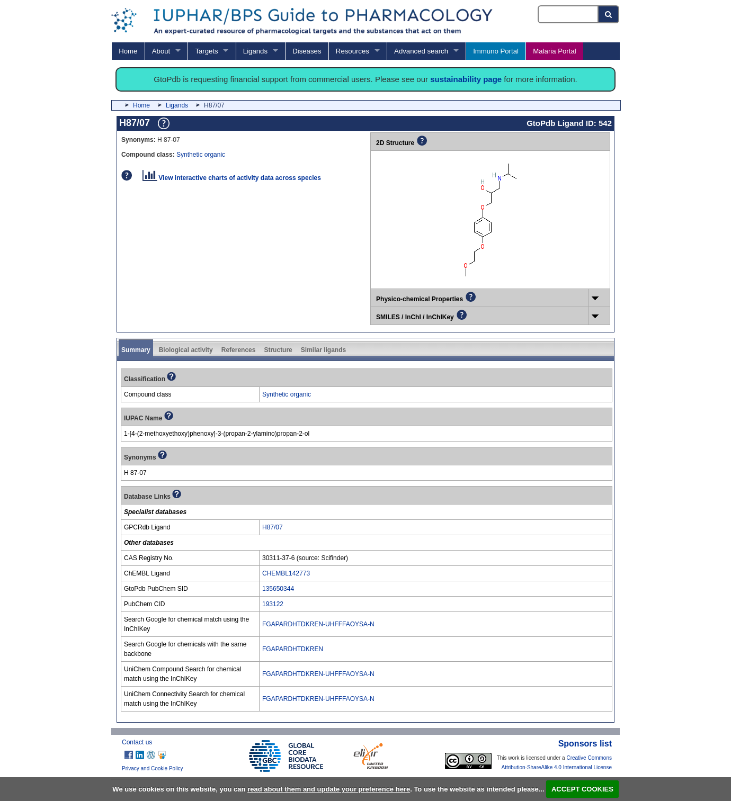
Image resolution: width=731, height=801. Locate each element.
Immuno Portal (496, 51)
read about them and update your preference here (328, 789)
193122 (272, 604)
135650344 (278, 588)
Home (128, 51)
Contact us (137, 742)
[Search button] (609, 14)
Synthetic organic (200, 154)
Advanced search (421, 51)
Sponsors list (585, 743)
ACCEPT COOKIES (582, 789)
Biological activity (186, 350)
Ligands (255, 51)
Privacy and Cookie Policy (152, 768)
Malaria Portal (554, 51)
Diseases (306, 51)
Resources (352, 51)
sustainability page (466, 79)
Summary (135, 350)
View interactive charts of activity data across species (231, 178)
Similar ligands (323, 350)
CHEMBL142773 (286, 573)
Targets (206, 51)
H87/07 (272, 527)
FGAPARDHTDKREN (292, 649)
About (161, 51)
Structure (278, 350)
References (238, 350)
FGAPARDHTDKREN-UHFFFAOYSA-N (318, 624)
